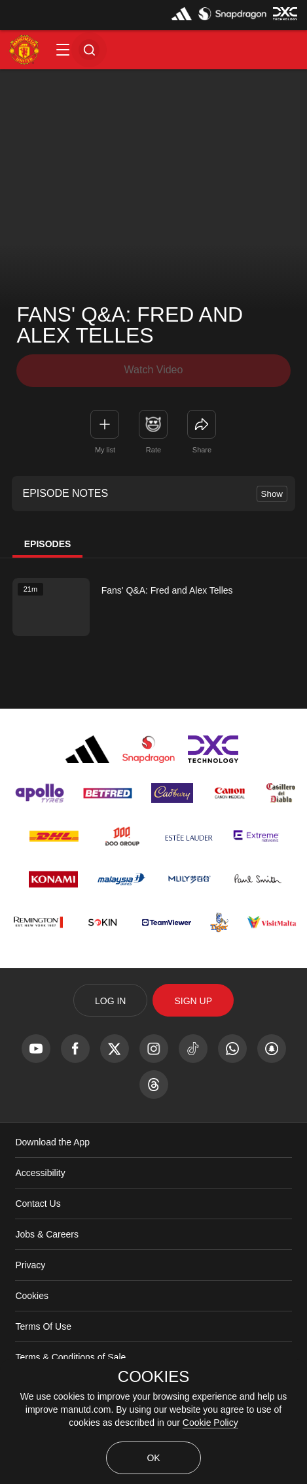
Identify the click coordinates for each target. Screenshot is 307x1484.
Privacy (30, 1265)
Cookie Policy (210, 1422)
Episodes (47, 544)
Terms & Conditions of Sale (70, 1357)
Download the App (52, 1142)
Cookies (31, 1295)
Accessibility (40, 1173)
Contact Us (37, 1203)
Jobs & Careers (46, 1234)
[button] (62, 49)
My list (105, 450)
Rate (153, 450)
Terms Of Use (43, 1326)
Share (201, 450)
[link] (201, 424)
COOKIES (153, 1377)
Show (272, 494)
